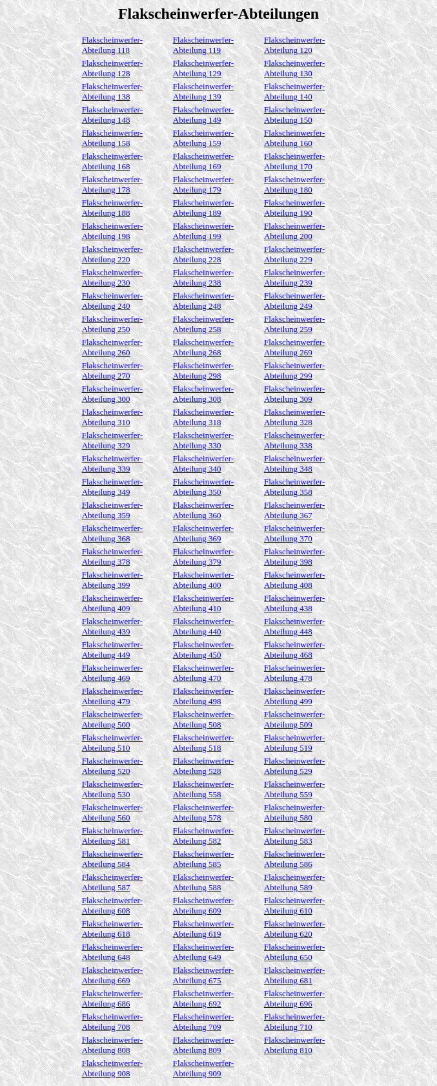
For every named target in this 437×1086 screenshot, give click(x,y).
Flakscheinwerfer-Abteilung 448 (294, 626)
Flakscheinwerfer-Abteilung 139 (203, 91)
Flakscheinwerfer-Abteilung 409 (112, 603)
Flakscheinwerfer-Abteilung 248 (203, 301)
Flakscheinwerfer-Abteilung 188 (112, 208)
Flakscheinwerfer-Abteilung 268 (203, 347)
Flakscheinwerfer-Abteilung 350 (203, 487)
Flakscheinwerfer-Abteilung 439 (112, 626)
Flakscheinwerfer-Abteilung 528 (203, 766)
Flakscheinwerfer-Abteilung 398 (294, 557)
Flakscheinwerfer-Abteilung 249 (294, 301)
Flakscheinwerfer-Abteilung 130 (294, 68)
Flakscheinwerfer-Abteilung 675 (203, 975)
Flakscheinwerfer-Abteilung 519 (294, 743)
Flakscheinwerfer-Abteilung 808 (112, 1045)
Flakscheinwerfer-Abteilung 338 (294, 440)
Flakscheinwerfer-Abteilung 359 (112, 510)
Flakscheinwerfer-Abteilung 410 (203, 603)
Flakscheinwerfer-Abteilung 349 (112, 487)
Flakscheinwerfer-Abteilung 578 (203, 812)
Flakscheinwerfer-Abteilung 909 (203, 1068)
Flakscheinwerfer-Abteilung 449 (112, 650)
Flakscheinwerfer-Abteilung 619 (203, 929)
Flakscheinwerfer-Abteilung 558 (203, 789)
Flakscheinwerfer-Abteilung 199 (203, 231)
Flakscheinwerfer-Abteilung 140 (294, 91)
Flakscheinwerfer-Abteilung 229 (294, 254)
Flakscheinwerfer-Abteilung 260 (112, 347)
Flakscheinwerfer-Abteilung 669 (112, 975)
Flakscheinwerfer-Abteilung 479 (112, 696)
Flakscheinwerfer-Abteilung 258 (203, 324)
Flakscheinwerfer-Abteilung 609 (203, 905)
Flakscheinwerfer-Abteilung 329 (112, 440)
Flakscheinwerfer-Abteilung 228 (203, 254)
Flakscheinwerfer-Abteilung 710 (294, 1022)
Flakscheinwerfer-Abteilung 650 (294, 952)
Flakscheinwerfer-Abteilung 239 (294, 277)
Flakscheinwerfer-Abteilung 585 (203, 859)
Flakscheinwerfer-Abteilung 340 (203, 464)
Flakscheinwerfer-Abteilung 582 (203, 836)
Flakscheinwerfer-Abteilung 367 (294, 510)
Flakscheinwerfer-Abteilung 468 (294, 650)
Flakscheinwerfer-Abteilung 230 (112, 277)
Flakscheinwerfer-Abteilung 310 (112, 417)
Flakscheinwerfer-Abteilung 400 (203, 580)
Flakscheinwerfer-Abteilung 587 (112, 882)
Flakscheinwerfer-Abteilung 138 (112, 91)
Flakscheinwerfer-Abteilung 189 (203, 208)
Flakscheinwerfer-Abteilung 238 (203, 277)
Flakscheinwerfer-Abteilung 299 (294, 370)
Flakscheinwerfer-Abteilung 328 (294, 417)
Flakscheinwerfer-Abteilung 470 (203, 673)
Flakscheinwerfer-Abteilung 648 (112, 952)
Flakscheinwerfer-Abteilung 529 (294, 766)
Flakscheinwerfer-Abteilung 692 (203, 998)
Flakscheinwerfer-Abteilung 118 (112, 45)
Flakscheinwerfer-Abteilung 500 (112, 719)
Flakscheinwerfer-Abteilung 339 (112, 464)
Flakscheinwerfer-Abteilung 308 (203, 394)
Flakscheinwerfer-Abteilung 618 (112, 929)
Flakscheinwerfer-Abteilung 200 (294, 231)
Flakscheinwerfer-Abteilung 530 (112, 789)
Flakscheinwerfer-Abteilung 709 (203, 1022)
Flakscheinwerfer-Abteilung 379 (203, 557)
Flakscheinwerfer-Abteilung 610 (294, 905)
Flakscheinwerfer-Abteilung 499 (294, 696)
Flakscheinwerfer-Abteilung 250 (112, 324)
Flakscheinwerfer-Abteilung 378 (112, 557)
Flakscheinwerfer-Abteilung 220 (112, 254)
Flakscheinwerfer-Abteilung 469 (112, 673)
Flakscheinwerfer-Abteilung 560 (112, 812)
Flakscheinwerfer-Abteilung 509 (294, 719)
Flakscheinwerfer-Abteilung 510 (112, 743)
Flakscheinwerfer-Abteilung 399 (112, 580)
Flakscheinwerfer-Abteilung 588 (203, 882)
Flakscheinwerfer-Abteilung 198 (112, 231)
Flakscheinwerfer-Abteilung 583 (294, 836)
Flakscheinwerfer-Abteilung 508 (203, 719)
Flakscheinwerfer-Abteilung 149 (203, 115)
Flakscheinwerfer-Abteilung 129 (203, 68)
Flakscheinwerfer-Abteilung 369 (203, 533)
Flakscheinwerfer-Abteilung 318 (203, 417)
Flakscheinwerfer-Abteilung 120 (294, 45)
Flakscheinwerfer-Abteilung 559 (294, 789)
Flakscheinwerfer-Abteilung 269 (294, 347)
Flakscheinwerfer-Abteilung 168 (112, 161)
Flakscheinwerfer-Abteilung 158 (112, 138)
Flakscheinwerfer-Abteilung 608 (112, 905)
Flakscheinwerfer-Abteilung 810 (294, 1045)
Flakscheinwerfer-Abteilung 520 (112, 766)
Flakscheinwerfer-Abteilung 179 (203, 184)
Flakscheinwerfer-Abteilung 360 (203, 510)
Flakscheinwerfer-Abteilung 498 (203, 696)
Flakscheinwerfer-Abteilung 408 (294, 580)
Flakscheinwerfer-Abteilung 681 (294, 975)
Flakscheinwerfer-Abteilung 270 (112, 370)
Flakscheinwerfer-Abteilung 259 (294, 324)
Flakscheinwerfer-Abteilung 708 (112, 1022)
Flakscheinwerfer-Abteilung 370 (294, 533)
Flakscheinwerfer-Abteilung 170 (294, 161)
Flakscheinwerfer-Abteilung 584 (112, 859)
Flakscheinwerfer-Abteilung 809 (203, 1045)
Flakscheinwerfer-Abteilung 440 (203, 626)
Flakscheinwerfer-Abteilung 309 (294, 394)
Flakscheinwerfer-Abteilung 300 (112, 394)
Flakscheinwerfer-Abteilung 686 (112, 998)
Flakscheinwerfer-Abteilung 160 (294, 138)
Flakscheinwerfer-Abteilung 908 (112, 1068)
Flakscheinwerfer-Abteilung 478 (294, 673)
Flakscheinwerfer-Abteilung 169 (203, 161)
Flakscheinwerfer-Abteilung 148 (112, 115)
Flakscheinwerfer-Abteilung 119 (203, 45)
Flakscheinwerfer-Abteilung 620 (294, 929)
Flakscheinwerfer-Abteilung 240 (112, 301)
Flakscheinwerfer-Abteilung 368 (112, 533)
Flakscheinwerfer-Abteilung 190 (294, 208)
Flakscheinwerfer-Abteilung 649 (203, 952)
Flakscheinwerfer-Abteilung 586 (294, 859)
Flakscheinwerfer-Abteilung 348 (294, 464)
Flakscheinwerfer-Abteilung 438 (294, 603)
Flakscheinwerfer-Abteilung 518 (203, 743)
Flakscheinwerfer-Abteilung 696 (294, 998)
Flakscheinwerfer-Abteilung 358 (294, 487)
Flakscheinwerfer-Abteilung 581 (112, 836)
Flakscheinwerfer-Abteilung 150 (294, 115)
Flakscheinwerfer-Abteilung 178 (112, 184)
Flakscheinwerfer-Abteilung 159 (203, 138)
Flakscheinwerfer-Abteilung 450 (203, 650)
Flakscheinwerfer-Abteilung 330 (203, 440)
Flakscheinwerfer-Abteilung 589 (294, 882)
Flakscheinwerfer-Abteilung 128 (112, 68)
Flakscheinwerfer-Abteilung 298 (203, 370)
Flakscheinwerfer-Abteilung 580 (294, 812)
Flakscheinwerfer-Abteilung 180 (294, 184)
